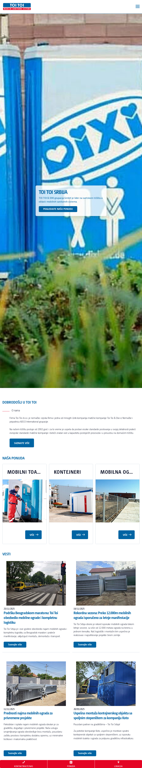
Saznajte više (22, 443)
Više (34, 534)
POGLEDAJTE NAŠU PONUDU (58, 208)
